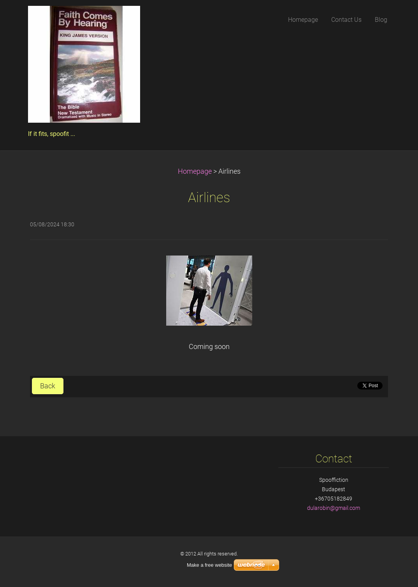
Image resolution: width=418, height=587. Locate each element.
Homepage (195, 171)
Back (47, 386)
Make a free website (209, 565)
